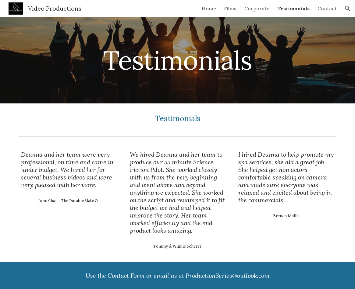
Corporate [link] (256, 8)
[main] (177, 60)
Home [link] (209, 8)
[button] (347, 8)
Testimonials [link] (293, 8)
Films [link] (230, 8)
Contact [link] (327, 8)
